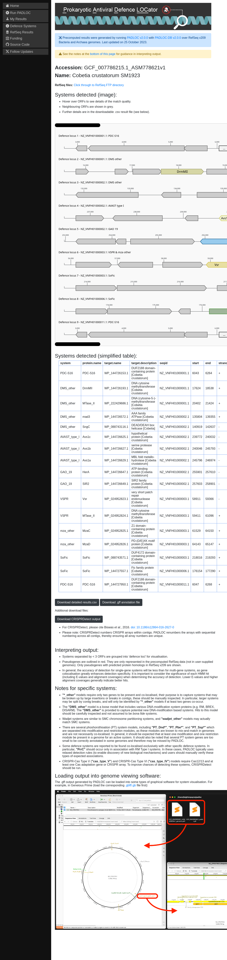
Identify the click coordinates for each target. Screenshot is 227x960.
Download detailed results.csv (77, 602)
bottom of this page (102, 54)
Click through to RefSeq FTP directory (99, 85)
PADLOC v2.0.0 (137, 37)
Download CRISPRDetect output (78, 619)
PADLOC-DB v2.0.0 (168, 37)
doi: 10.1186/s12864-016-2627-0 (152, 627)
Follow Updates (19, 51)
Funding (14, 38)
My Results (16, 19)
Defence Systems (21, 26)
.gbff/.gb (130, 785)
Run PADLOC (18, 13)
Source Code (18, 44)
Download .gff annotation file (121, 602)
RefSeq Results (19, 32)
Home (12, 6)
